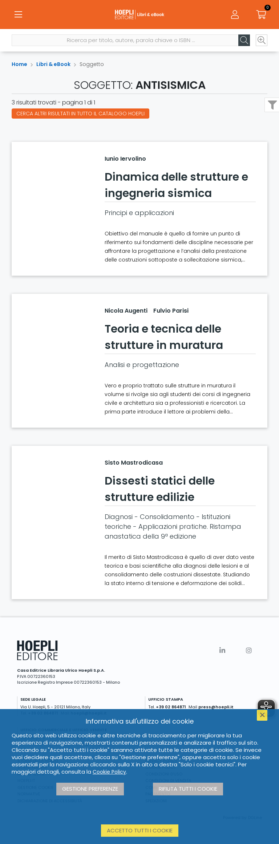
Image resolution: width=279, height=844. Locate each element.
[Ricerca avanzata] (261, 40)
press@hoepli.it (216, 707)
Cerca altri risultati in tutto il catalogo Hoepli (80, 113)
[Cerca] (244, 40)
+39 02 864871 (171, 707)
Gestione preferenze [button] (90, 788)
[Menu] (18, 14)
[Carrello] (260, 14)
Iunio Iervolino (125, 159)
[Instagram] (249, 650)
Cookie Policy (109, 771)
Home (19, 64)
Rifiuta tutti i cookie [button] (188, 788)
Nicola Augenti (126, 310)
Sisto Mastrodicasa (134, 462)
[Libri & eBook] (139, 14)
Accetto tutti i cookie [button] (140, 830)
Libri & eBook (53, 64)
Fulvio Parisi (171, 310)
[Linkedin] (222, 650)
